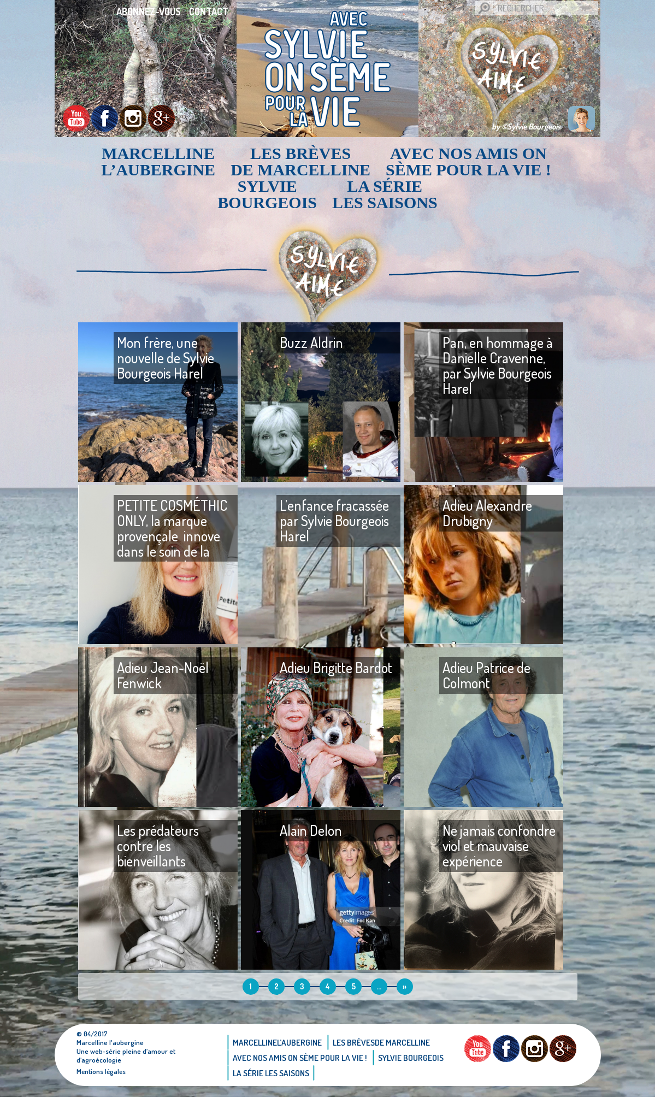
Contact (208, 11)
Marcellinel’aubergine (158, 161)
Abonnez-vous (148, 11)
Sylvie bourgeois (267, 194)
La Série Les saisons (385, 194)
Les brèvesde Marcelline (300, 161)
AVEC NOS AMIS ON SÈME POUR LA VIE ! (468, 161)
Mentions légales (101, 1089)
